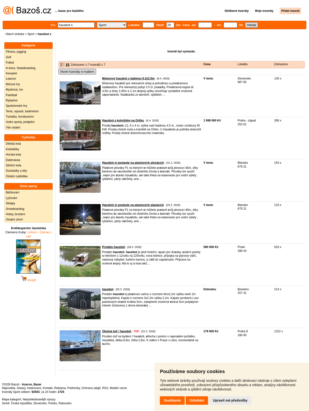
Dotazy (21, 388)
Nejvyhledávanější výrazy (39, 399)
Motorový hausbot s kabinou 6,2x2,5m (128, 78)
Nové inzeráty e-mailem (77, 71)
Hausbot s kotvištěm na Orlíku (123, 120)
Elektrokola (13, 160)
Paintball (11, 95)
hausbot (107, 289)
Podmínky (73, 388)
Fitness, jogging (16, 51)
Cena (207, 64)
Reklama (60, 388)
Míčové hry (13, 84)
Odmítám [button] (197, 400)
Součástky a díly (16, 170)
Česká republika (21, 403)
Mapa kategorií (11, 399)
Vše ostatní (13, 127)
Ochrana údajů (91, 388)
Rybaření (12, 100)
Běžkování (12, 192)
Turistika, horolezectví (20, 116)
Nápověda (8, 388)
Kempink (11, 73)
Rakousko (65, 403)
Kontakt (48, 388)
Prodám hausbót (113, 247)
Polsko (52, 403)
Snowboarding (15, 209)
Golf (8, 57)
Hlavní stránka (15, 34)
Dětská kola (13, 143)
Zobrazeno (281, 64)
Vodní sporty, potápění (20, 122)
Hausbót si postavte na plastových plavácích (133, 205)
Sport (30, 34)
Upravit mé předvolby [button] (230, 400)
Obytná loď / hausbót (116, 331)
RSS (105, 388)
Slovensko (40, 403)
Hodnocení (34, 388)
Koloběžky (12, 149)
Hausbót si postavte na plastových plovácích (133, 162)
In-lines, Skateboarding (20, 68)
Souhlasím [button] (172, 400)
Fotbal (10, 62)
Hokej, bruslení (15, 214)
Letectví (11, 78)
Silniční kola (13, 165)
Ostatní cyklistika (17, 176)
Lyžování (11, 198)
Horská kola (13, 154)
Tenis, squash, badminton (22, 111)
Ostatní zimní (14, 219)
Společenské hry (16, 105)
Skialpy (10, 203)
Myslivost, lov (14, 89)
